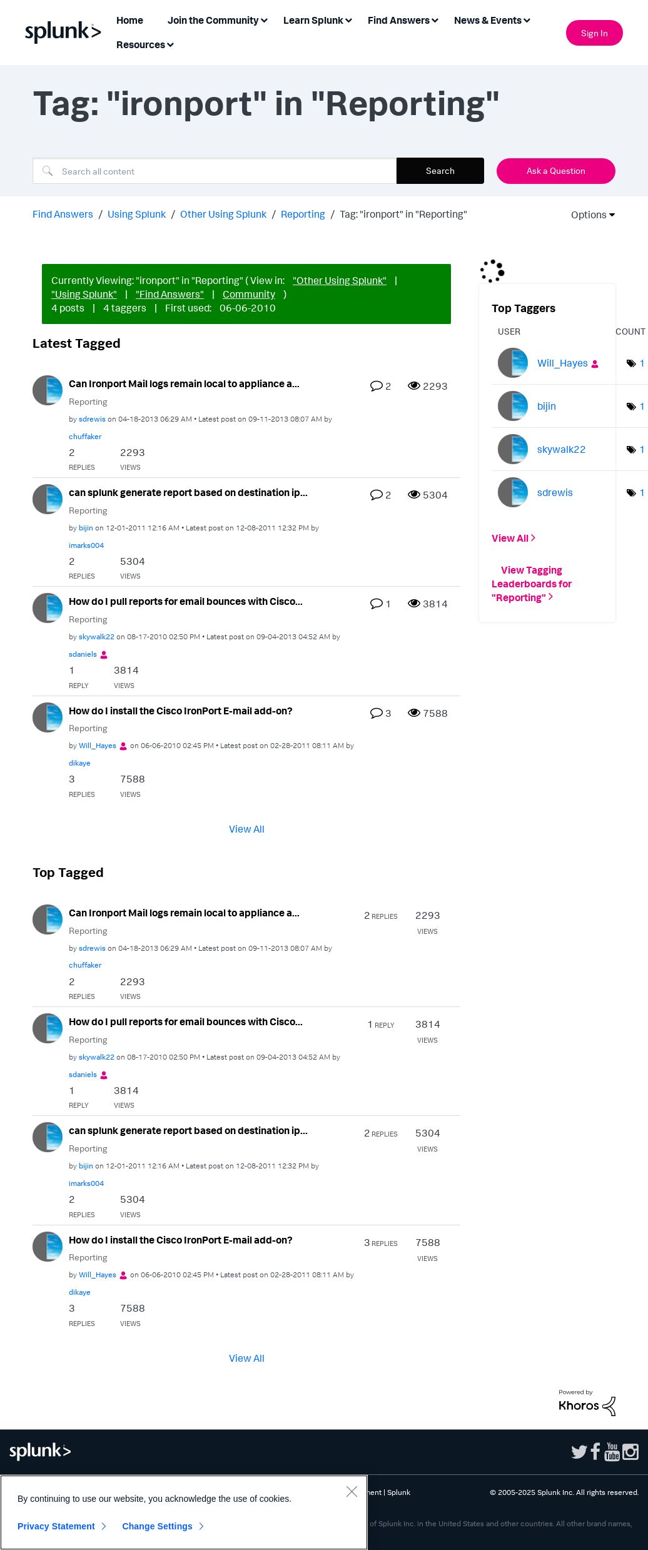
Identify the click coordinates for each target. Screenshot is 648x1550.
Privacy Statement (56, 1526)
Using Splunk (137, 214)
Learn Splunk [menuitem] (313, 20)
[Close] (351, 1491)
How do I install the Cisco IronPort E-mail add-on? (181, 710)
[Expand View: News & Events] (526, 19)
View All (247, 829)
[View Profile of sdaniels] (83, 654)
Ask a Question (556, 170)
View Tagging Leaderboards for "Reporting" (532, 583)
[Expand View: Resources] (170, 43)
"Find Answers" (170, 294)
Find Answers (63, 214)
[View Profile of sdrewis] (92, 418)
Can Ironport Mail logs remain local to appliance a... (184, 383)
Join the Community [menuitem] (213, 20)
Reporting (303, 214)
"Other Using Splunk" (340, 280)
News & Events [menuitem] (488, 20)
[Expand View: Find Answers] (434, 19)
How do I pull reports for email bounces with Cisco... (186, 601)
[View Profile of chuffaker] (85, 436)
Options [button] (585, 214)
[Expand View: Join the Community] (264, 19)
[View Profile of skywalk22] (96, 636)
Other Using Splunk (223, 214)
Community (249, 294)
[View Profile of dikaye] (80, 762)
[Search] (215, 171)
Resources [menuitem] (140, 44)
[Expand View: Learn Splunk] (348, 19)
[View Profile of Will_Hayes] (97, 745)
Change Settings (157, 1526)
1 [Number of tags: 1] (642, 363)
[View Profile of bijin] (86, 527)
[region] (184, 1512)
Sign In (594, 33)
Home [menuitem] (129, 20)
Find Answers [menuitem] (399, 20)
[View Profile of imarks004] (86, 545)
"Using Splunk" (84, 294)
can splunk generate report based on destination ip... (188, 492)
